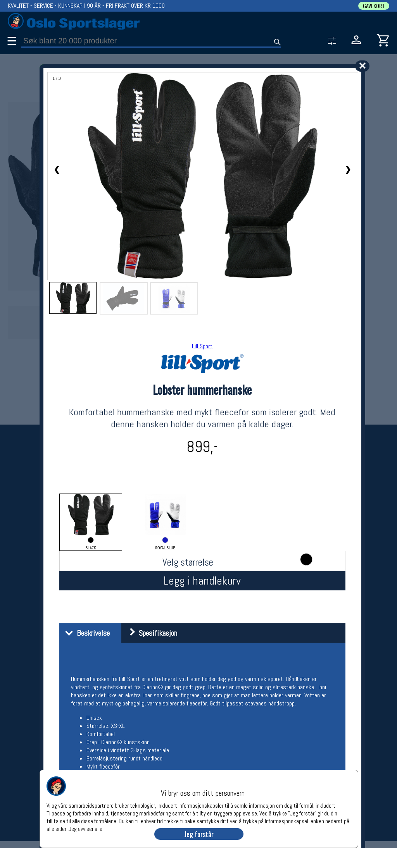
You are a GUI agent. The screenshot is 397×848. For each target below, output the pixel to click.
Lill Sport (202, 346)
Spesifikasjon (150, 633)
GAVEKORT (374, 6)
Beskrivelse (85, 633)
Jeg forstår (199, 834)
